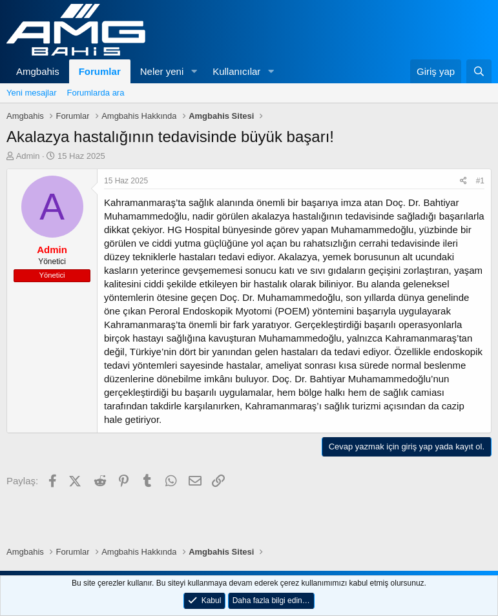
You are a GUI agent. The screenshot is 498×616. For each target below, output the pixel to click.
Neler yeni (162, 71)
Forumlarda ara (96, 93)
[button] (194, 71)
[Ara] (479, 71)
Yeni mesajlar (31, 93)
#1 (480, 180)
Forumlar (100, 71)
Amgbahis (37, 71)
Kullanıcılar (236, 71)
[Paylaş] (463, 181)
